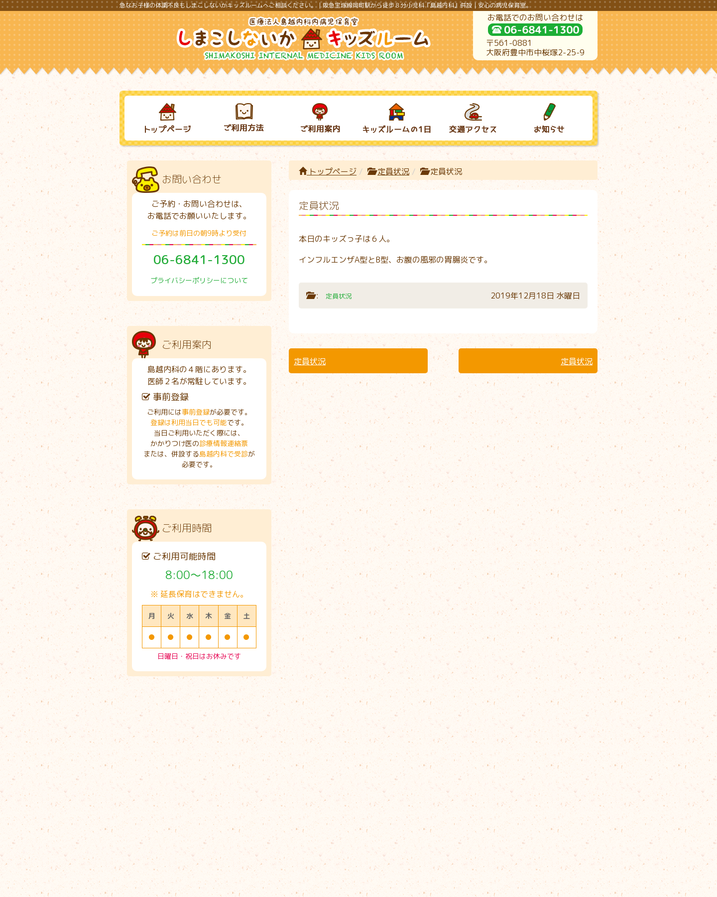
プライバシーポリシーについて (199, 280)
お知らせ (540, 726)
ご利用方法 (234, 726)
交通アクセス (463, 726)
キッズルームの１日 (387, 726)
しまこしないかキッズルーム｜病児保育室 (348, 886)
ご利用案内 (310, 726)
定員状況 (393, 171)
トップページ (328, 171)
